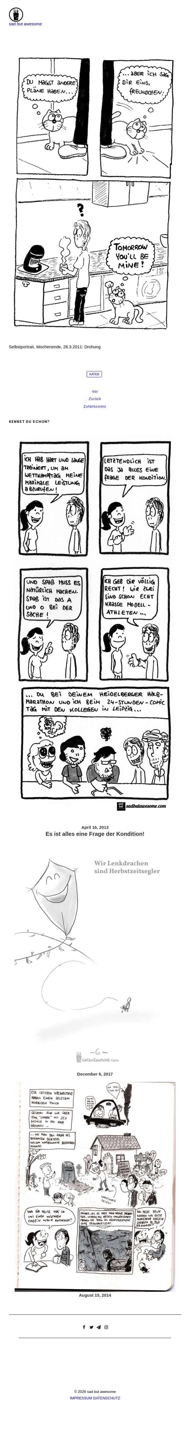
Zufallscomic (95, 406)
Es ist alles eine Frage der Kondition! (95, 834)
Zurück (95, 399)
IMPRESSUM (81, 1398)
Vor (95, 392)
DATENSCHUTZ (106, 1398)
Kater (94, 374)
